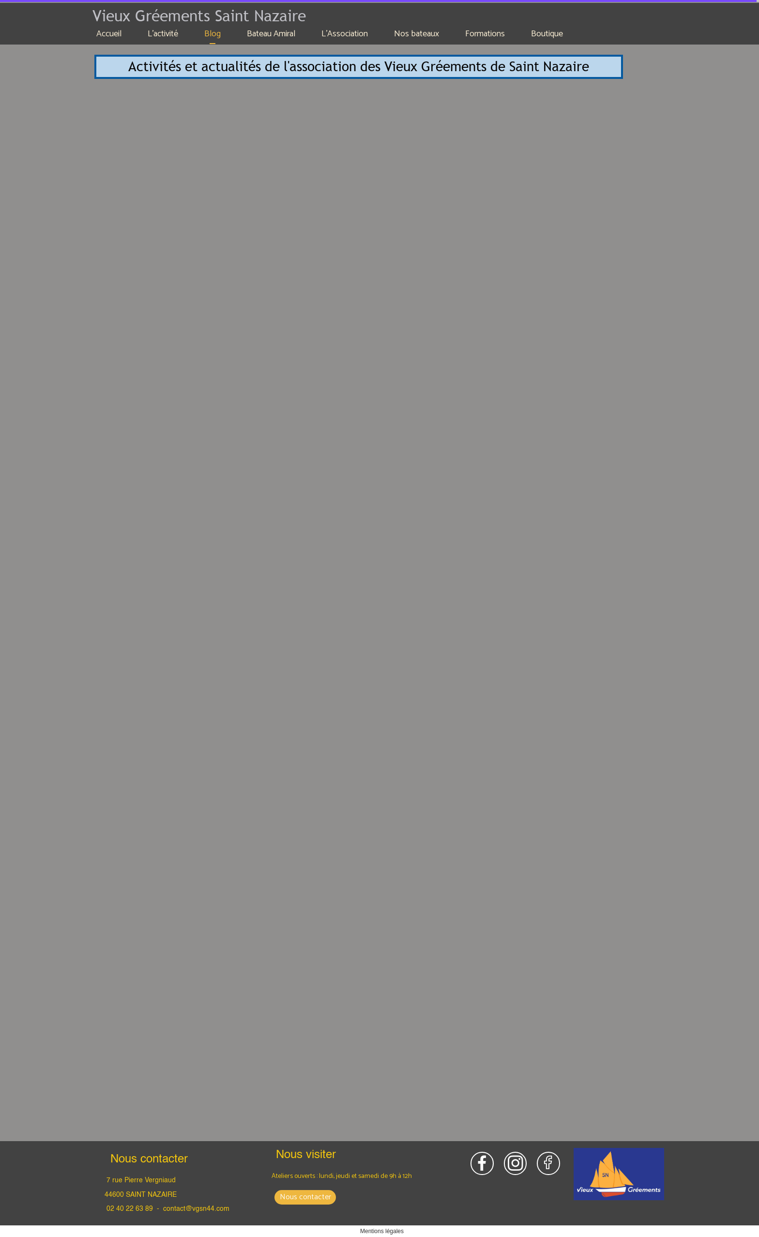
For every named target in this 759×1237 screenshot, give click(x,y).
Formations (485, 34)
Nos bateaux (416, 34)
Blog (212, 34)
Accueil (108, 34)
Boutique (547, 34)
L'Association (344, 34)
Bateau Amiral (271, 34)
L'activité (163, 34)
